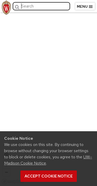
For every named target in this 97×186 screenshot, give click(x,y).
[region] (48, 98)
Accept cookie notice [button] (49, 176)
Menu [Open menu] (85, 6)
